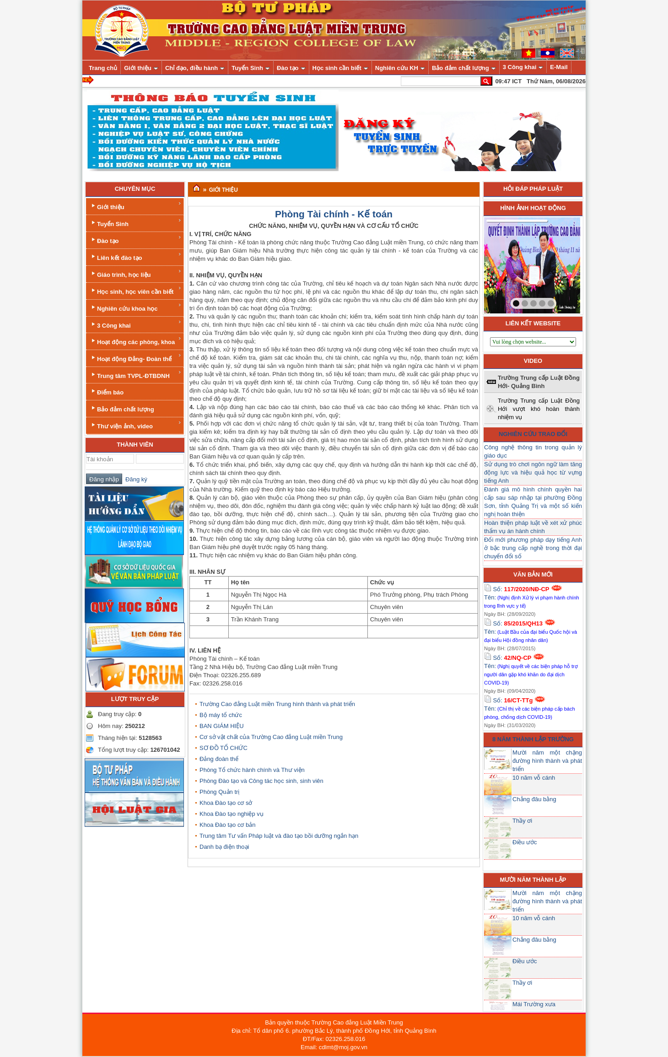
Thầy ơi (522, 820)
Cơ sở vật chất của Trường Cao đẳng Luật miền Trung (271, 736)
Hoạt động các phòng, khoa (136, 340)
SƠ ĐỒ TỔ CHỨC (223, 747)
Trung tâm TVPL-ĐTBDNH (136, 374)
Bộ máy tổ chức (220, 715)
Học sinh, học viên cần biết (136, 290)
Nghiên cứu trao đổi (533, 434)
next (554, 263)
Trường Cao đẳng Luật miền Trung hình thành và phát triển (277, 704)
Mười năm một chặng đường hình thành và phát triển (547, 760)
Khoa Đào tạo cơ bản (227, 824)
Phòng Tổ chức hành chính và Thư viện (252, 769)
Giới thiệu (136, 205)
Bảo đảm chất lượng (122, 408)
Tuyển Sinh (136, 222)
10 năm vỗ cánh (533, 777)
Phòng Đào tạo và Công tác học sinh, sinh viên (261, 780)
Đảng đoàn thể (218, 758)
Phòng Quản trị (219, 791)
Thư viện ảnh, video (136, 425)
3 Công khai (136, 324)
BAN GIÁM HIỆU (221, 726)
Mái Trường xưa (533, 1004)
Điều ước (524, 842)
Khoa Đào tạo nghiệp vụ (231, 813)
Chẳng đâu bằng (534, 799)
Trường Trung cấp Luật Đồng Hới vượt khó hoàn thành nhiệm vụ (539, 409)
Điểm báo (107, 391)
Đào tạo (136, 239)
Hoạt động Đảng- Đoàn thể (136, 357)
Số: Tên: (531, 597)
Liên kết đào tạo (136, 256)
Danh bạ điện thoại (224, 846)
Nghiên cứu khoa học (136, 307)
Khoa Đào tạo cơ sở (226, 802)
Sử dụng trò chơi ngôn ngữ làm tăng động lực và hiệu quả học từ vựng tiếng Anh (533, 472)
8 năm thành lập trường (533, 739)
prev (509, 263)
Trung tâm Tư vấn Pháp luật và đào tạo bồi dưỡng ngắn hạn (278, 835)
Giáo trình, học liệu (136, 273)
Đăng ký (134, 479)
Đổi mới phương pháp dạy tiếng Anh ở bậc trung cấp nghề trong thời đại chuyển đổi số (533, 548)
